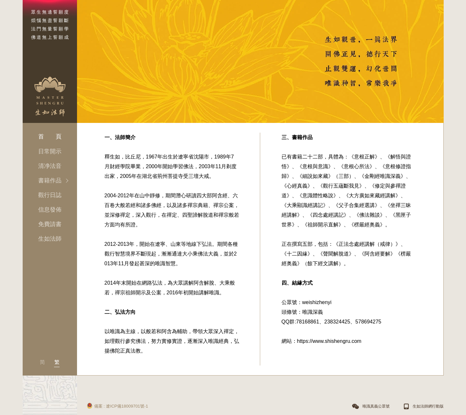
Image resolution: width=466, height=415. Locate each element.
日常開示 (49, 151)
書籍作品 (49, 180)
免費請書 (49, 224)
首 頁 (49, 136)
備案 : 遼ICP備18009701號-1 (117, 405)
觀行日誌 (49, 195)
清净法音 (49, 166)
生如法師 (49, 238)
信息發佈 (49, 209)
